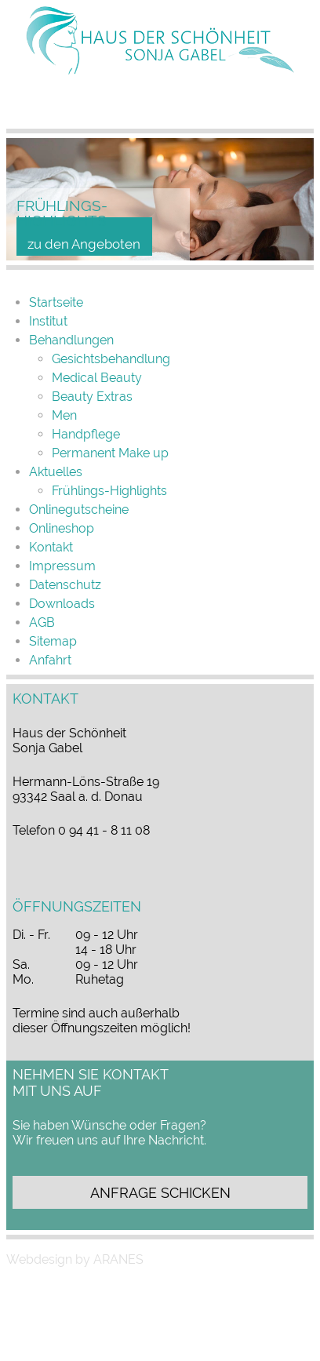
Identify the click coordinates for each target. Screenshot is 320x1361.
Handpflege (86, 434)
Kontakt (51, 547)
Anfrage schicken (160, 1193)
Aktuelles (55, 471)
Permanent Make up (110, 453)
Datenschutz (65, 584)
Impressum (62, 566)
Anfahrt (50, 660)
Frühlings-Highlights (109, 490)
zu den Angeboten (83, 244)
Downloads (62, 603)
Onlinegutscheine (79, 509)
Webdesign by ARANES (75, 1259)
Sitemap (53, 641)
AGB (42, 622)
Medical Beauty (97, 377)
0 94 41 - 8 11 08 (104, 830)
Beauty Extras (92, 396)
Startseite (56, 302)
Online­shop (61, 528)
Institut (48, 321)
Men (64, 415)
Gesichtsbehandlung (111, 358)
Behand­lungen (71, 340)
